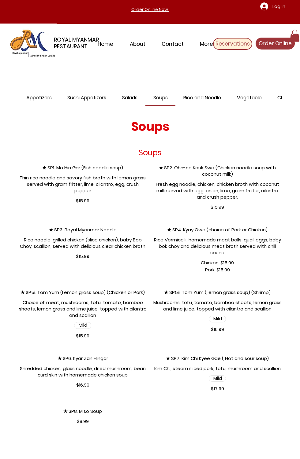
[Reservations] (232, 44)
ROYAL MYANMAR (76, 39)
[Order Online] (275, 44)
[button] (295, 36)
